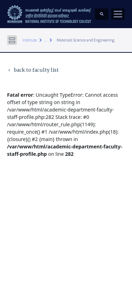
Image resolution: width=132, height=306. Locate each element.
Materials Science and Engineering (85, 40)
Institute (30, 40)
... (45, 40)
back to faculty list (33, 70)
